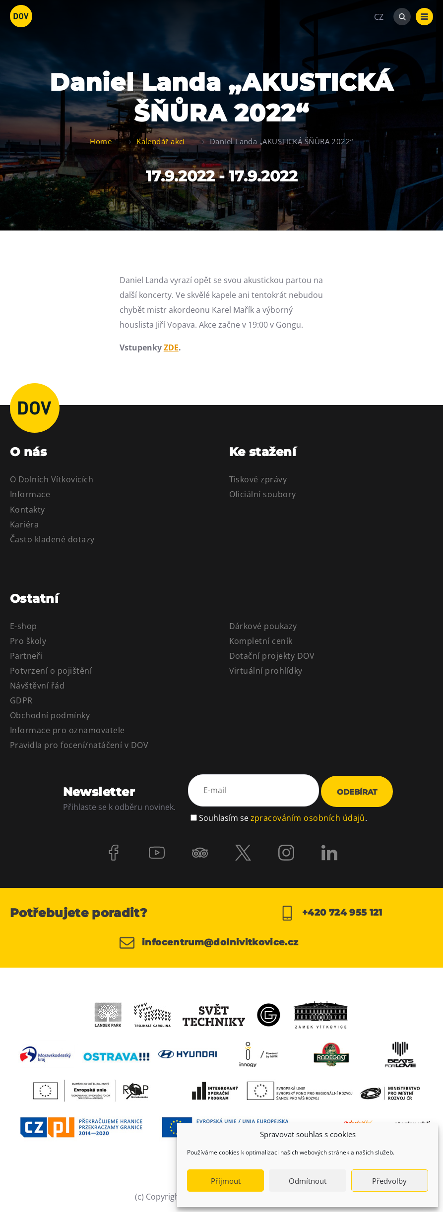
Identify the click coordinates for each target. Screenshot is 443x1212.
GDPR (21, 700)
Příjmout (226, 1181)
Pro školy (28, 640)
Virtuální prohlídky (266, 670)
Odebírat (357, 792)
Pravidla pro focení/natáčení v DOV (79, 745)
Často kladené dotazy (52, 539)
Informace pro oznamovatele (67, 730)
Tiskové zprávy (258, 479)
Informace (30, 494)
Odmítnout (307, 1181)
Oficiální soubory (262, 494)
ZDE (171, 347)
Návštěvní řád (37, 685)
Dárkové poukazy (263, 626)
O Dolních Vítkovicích (51, 479)
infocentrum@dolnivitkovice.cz (209, 942)
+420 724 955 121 (331, 913)
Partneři (26, 655)
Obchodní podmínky (50, 715)
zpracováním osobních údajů (308, 817)
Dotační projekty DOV (272, 655)
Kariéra (24, 524)
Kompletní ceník (261, 640)
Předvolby (389, 1181)
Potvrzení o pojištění (51, 670)
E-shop (23, 626)
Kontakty (27, 509)
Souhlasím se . (283, 817)
